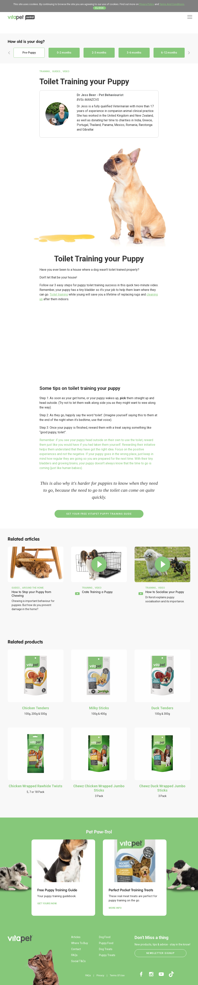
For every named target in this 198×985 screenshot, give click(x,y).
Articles (75, 937)
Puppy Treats (107, 955)
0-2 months (64, 52)
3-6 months (134, 52)
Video (66, 71)
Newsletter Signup (160, 953)
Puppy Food (106, 943)
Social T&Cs (78, 961)
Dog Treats (105, 949)
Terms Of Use (117, 975)
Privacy (100, 975)
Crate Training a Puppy (97, 592)
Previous (9, 52)
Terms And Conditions (172, 4)
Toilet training (59, 294)
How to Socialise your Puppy (164, 592)
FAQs (74, 955)
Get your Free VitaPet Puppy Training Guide (99, 513)
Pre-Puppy (29, 52)
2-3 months (99, 52)
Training (44, 71)
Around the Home (33, 587)
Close (99, 8)
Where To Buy (79, 943)
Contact (76, 949)
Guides (56, 71)
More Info (115, 908)
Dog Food (104, 937)
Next (189, 52)
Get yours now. (47, 903)
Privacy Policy (146, 4)
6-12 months (169, 52)
